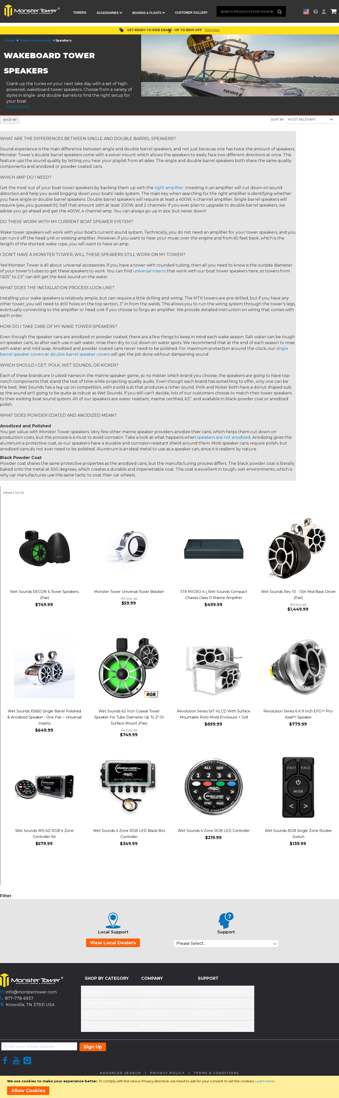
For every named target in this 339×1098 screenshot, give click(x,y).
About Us (150, 993)
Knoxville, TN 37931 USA (30, 1006)
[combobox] (251, 11)
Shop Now (212, 32)
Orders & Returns (216, 1005)
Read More (17, 109)
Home (10, 43)
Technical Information (220, 993)
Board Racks (97, 1016)
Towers (92, 993)
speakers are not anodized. (224, 439)
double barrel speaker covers (80, 356)
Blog (146, 1005)
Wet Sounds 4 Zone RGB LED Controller (214, 833)
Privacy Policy (167, 1075)
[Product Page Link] (44, 551)
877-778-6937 (19, 1000)
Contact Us (152, 1016)
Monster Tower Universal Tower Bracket (129, 594)
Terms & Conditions (216, 1075)
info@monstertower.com (31, 994)
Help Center (210, 1016)
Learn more (264, 1081)
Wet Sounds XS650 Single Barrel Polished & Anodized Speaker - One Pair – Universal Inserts (44, 719)
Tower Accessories (35, 43)
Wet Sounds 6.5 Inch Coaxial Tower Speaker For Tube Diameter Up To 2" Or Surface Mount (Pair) (129, 719)
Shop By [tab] (10, 122)
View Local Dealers (113, 945)
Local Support (212, 1028)
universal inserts (149, 273)
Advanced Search (120, 1075)
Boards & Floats (100, 1028)
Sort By (277, 121)
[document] (170, 1087)
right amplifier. (169, 190)
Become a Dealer (158, 1028)
